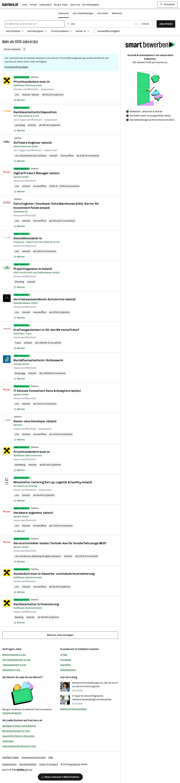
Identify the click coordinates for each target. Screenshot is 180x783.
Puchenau (65, 659)
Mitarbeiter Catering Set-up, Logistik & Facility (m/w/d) (53, 482)
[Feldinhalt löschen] (136, 24)
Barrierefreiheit (27, 764)
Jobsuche (63, 13)
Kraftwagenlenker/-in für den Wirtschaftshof (46, 330)
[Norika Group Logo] (17, 770)
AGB (50, 757)
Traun (18, 342)
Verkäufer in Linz (11, 669)
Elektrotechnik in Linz (14, 654)
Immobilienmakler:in (28, 238)
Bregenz (46, 556)
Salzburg (36, 556)
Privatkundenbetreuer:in (32, 81)
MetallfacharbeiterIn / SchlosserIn (38, 360)
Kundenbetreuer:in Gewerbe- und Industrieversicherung (54, 573)
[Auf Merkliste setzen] (19, 100)
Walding (19, 617)
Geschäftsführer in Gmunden (18, 736)
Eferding (19, 281)
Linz (35, 41)
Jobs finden (166, 23)
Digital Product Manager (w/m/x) (36, 173)
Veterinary (8, 741)
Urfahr (63, 654)
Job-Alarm (102, 13)
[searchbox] (34, 24)
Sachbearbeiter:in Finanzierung (36, 604)
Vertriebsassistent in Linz (16, 659)
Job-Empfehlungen (82, 13)
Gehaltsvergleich (11, 713)
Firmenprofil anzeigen (16, 67)
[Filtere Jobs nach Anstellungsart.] (39, 31)
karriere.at (35, 720)
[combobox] (34, 24)
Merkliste (117, 13)
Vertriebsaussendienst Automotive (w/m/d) (44, 299)
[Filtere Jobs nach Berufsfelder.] (16, 31)
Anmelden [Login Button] (167, 4)
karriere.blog (68, 677)
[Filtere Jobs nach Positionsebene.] (63, 31)
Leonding (20, 125)
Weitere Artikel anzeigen (73, 709)
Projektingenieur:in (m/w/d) (33, 269)
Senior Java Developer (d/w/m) (35, 421)
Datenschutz (9, 764)
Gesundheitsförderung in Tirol (19, 746)
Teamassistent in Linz (14, 664)
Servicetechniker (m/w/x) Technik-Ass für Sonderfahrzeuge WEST (60, 543)
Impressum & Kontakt (34, 757)
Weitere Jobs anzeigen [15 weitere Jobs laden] (60, 635)
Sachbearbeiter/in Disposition (35, 112)
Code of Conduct (48, 764)
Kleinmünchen (68, 669)
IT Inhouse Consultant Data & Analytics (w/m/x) (47, 391)
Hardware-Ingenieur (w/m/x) (33, 513)
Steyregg (20, 373)
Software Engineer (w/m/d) (33, 142)
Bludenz (56, 556)
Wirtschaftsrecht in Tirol (16, 731)
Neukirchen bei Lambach (33, 155)
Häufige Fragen (10, 757)
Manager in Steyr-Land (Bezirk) (19, 726)
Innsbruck (25, 556)
